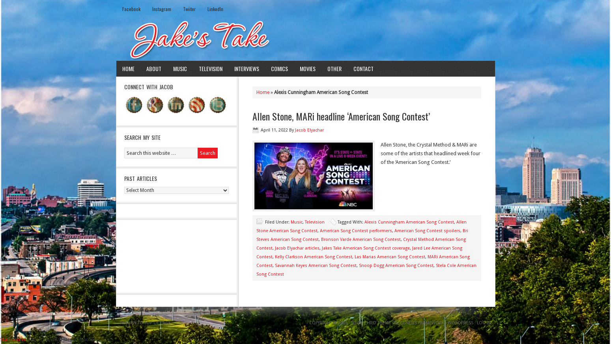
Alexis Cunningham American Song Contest (409, 222)
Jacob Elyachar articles (297, 248)
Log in (484, 322)
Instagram (161, 9)
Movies (308, 68)
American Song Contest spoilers (427, 230)
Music (180, 68)
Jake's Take (305, 39)
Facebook (131, 9)
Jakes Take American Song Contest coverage (366, 248)
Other (334, 68)
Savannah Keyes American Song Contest (316, 265)
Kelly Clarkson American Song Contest (313, 256)
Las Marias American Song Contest (390, 256)
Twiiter (189, 9)
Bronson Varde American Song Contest (361, 239)
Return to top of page (145, 322)
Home (128, 68)
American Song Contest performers (356, 230)
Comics (279, 68)
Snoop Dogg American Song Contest (396, 265)
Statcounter (13, 339)
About (153, 68)
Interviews (246, 68)
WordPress (460, 322)
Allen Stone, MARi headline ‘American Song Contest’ (341, 116)
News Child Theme (371, 322)
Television (210, 68)
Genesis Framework (422, 322)
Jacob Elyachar (309, 130)
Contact (363, 68)
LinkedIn (215, 9)
